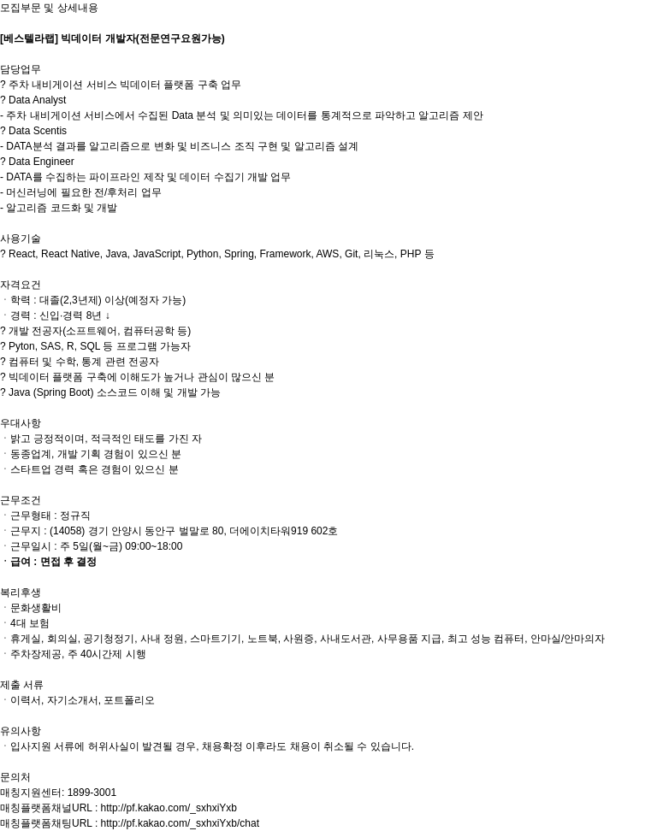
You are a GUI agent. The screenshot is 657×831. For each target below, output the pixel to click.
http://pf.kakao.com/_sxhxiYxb (169, 808)
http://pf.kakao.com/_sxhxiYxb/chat (180, 823)
